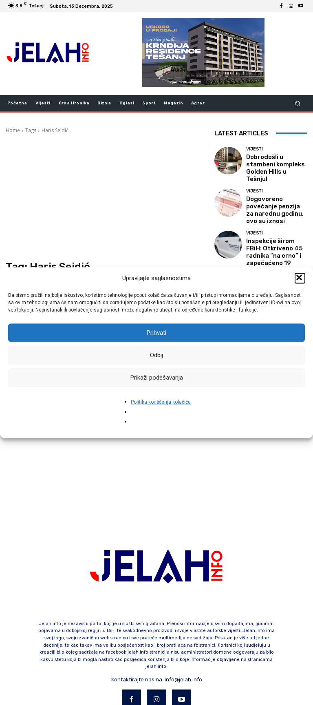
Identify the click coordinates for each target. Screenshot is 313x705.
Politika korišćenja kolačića (161, 401)
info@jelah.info (183, 643)
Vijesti (254, 151)
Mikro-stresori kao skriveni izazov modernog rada (275, 266)
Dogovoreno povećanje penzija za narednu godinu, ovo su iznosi (272, 198)
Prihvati (156, 332)
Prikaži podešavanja (156, 377)
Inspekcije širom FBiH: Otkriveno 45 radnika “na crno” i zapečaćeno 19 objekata (274, 232)
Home (13, 130)
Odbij (156, 355)
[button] (300, 278)
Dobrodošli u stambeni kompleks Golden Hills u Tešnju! (273, 164)
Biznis (253, 254)
